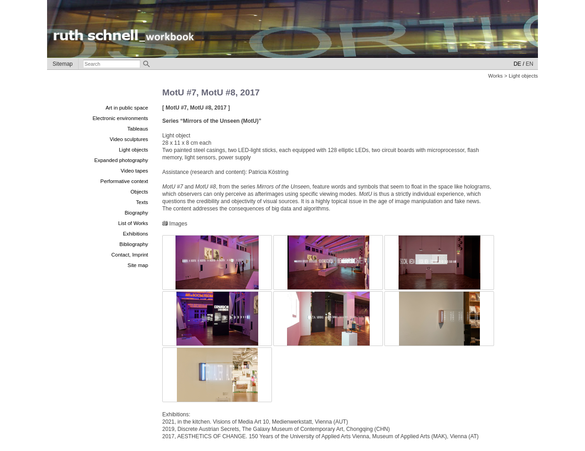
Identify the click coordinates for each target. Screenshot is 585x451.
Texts (142, 202)
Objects (139, 191)
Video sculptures (129, 139)
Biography (136, 212)
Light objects (133, 149)
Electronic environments (120, 118)
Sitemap (63, 64)
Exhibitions (135, 233)
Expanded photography (121, 160)
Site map (138, 265)
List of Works (133, 223)
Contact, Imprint (130, 254)
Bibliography (133, 244)
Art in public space (127, 107)
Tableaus (137, 128)
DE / (519, 64)
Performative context (124, 181)
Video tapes (134, 170)
